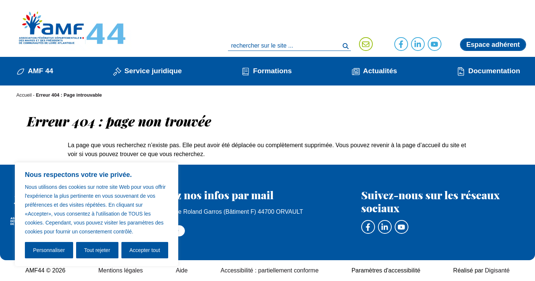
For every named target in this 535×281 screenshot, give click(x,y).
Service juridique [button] (153, 71)
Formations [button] (272, 71)
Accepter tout (145, 250)
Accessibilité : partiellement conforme (270, 270)
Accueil (24, 95)
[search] (289, 46)
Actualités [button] (380, 71)
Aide (181, 270)
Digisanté (497, 270)
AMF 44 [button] (40, 71)
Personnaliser (49, 250)
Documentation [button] (494, 71)
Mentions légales (120, 270)
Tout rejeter (97, 250)
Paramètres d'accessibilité (386, 270)
